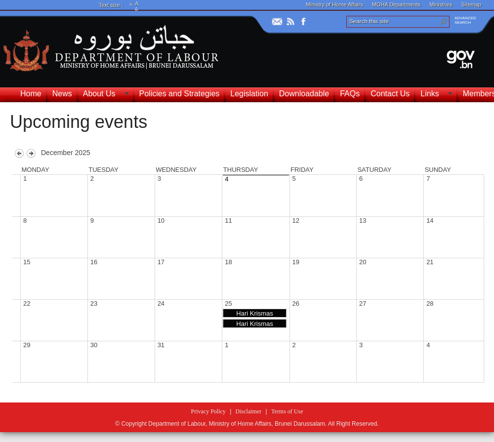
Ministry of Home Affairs (334, 4)
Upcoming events (78, 122)
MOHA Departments (396, 4)
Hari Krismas (254, 313)
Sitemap (471, 4)
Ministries (440, 4)
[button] (443, 21)
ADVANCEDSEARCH (465, 20)
